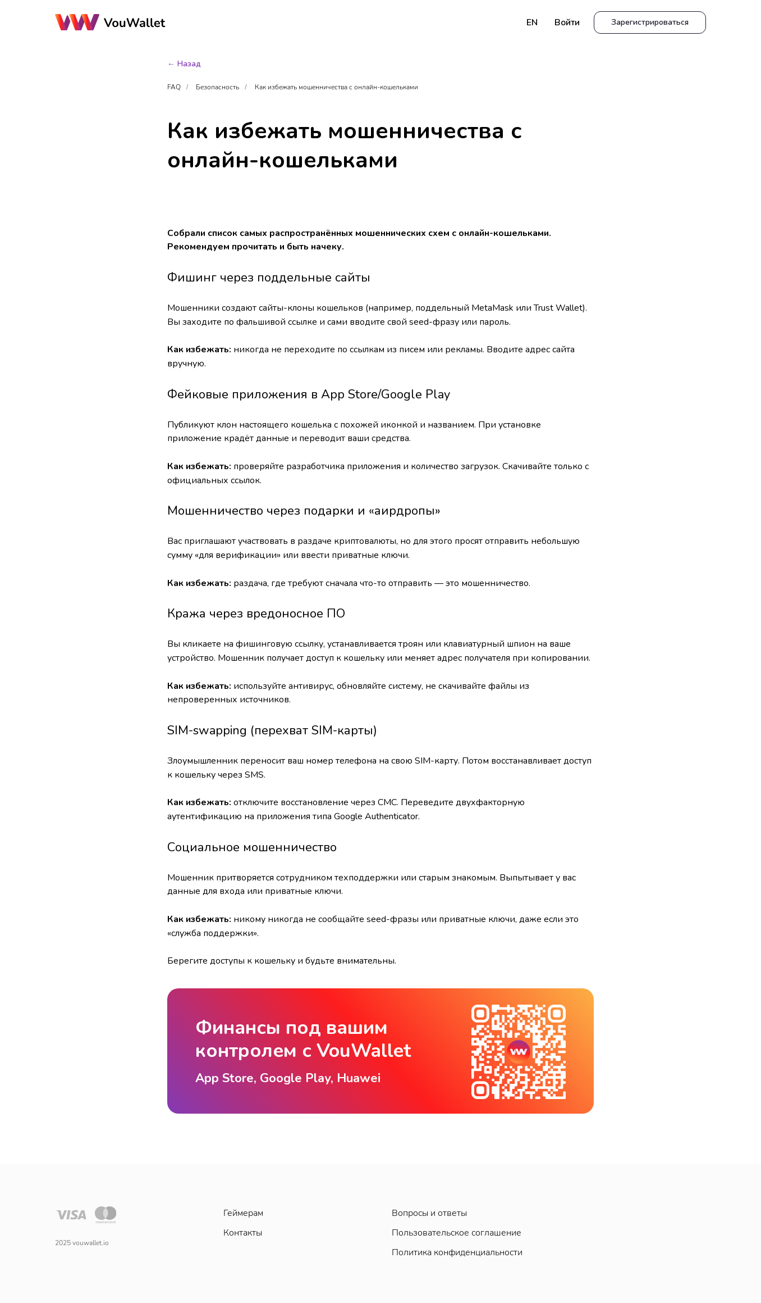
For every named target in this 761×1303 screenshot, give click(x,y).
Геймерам (243, 1213)
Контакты (242, 1233)
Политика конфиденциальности (457, 1252)
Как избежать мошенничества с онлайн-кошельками (336, 87)
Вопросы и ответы (429, 1213)
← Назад (184, 63)
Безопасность (217, 87)
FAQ (174, 87)
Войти (567, 22)
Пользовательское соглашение (456, 1233)
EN (532, 22)
